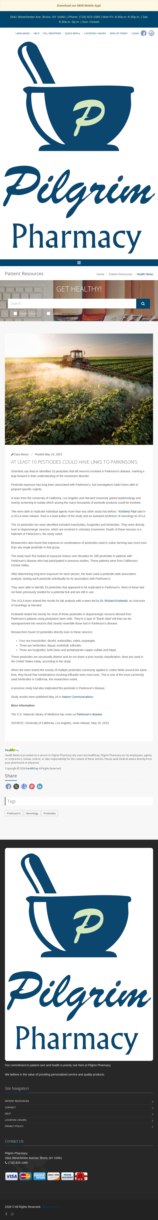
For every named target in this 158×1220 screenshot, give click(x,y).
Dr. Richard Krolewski (114, 600)
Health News (25, 313)
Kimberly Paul (127, 511)
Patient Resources (120, 274)
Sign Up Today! (119, 33)
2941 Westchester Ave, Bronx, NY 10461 (38, 17)
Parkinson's (14, 813)
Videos (54, 313)
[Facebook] (143, 33)
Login (135, 33)
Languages (23, 33)
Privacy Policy (14, 1126)
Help (37, 33)
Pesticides (50, 813)
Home (100, 274)
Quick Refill (72, 33)
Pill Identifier (52, 33)
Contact (10, 1107)
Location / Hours (95, 33)
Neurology (32, 813)
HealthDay (32, 768)
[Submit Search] (143, 304)
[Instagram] (151, 33)
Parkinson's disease (89, 714)
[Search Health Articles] (72, 303)
